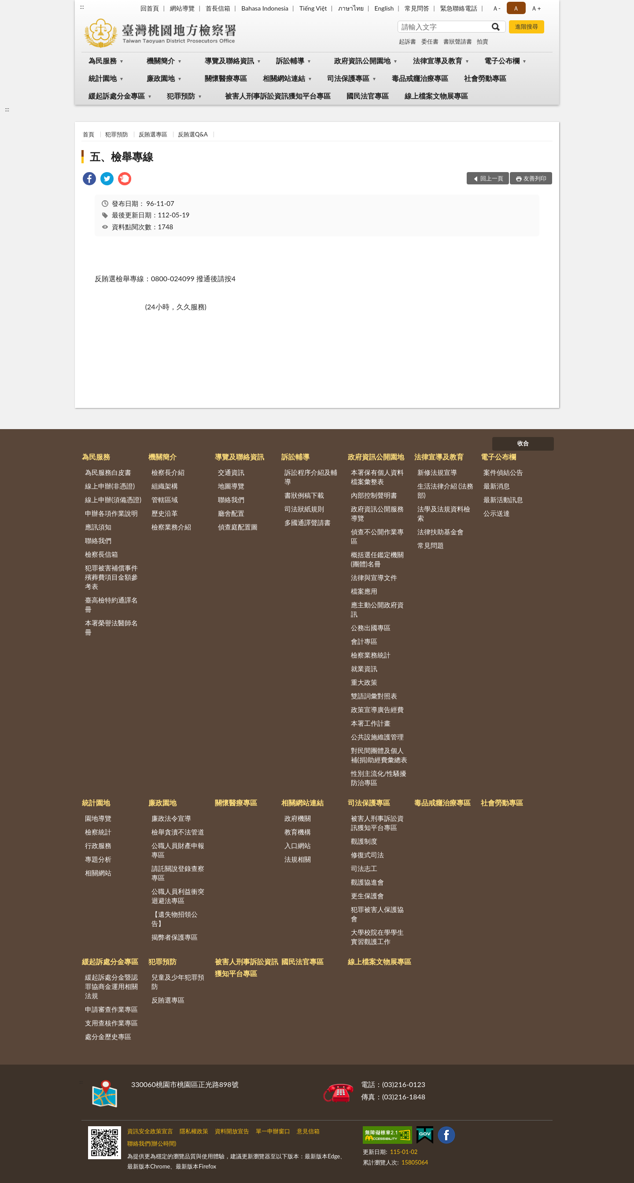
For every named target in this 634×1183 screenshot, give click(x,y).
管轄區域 (164, 499)
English (384, 8)
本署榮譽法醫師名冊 (111, 627)
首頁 (88, 134)
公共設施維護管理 (377, 737)
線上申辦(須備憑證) (113, 499)
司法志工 (364, 868)
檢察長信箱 (101, 554)
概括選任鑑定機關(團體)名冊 (377, 559)
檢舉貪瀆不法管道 (177, 832)
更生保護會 (367, 896)
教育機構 (297, 832)
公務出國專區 (371, 628)
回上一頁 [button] (491, 178)
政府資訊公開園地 (362, 60)
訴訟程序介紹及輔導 (310, 476)
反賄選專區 (153, 134)
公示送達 (496, 513)
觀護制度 (364, 841)
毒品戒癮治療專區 (420, 78)
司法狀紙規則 (304, 509)
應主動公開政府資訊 (377, 609)
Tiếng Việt (313, 8)
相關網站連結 (284, 78)
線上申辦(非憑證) (110, 486)
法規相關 (297, 859)
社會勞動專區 (485, 78)
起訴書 (407, 41)
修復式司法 (367, 855)
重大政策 (364, 682)
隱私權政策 (194, 1131)
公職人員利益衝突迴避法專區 (177, 895)
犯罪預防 (181, 96)
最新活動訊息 (503, 499)
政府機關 (297, 818)
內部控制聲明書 (374, 495)
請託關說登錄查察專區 (177, 873)
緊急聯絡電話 (458, 8)
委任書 (430, 41)
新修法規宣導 (437, 472)
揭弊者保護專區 (174, 937)
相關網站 (98, 873)
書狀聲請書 (457, 41)
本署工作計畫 (371, 723)
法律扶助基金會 (440, 532)
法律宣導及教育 (437, 60)
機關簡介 (161, 60)
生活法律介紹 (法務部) (445, 490)
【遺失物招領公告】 (174, 918)
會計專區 (364, 641)
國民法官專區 (367, 96)
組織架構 (164, 486)
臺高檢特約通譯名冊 (111, 604)
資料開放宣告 (232, 1131)
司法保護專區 (348, 78)
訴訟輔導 (290, 60)
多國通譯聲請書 (307, 522)
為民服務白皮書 (108, 472)
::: (82, 6)
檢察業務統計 (371, 655)
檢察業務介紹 (171, 527)
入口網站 (297, 845)
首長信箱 (218, 8)
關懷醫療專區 (226, 78)
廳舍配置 (231, 513)
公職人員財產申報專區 (177, 850)
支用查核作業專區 (111, 1023)
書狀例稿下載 (304, 495)
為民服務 (102, 60)
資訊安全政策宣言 (150, 1131)
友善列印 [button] (534, 178)
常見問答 (417, 8)
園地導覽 (98, 818)
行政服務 (98, 845)
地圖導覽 (231, 486)
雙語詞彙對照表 (374, 696)
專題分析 (98, 859)
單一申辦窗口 (273, 1131)
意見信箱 (308, 1131)
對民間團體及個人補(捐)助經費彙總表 (379, 755)
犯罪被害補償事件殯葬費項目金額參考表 (111, 577)
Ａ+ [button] (536, 8)
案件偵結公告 (503, 472)
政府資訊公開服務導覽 (377, 513)
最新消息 (496, 486)
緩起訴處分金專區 (116, 96)
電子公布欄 (502, 60)
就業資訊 (364, 668)
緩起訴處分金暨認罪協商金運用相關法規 (111, 986)
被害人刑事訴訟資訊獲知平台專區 (278, 96)
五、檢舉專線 (121, 156)
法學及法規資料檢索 (443, 513)
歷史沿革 (164, 513)
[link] (89, 179)
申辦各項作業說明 (111, 513)
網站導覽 (182, 8)
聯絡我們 (98, 540)
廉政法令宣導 (171, 818)
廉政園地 (161, 78)
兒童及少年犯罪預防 (177, 981)
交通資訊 (231, 472)
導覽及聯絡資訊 (229, 60)
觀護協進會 (367, 882)
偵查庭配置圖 (238, 527)
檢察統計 (98, 832)
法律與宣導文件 (374, 577)
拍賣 (482, 41)
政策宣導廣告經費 (377, 709)
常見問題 (430, 545)
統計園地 (102, 78)
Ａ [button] (516, 8)
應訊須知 (98, 527)
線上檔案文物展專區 (436, 96)
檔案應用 (364, 591)
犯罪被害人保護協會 (377, 913)
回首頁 (149, 8)
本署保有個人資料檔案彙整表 (377, 476)
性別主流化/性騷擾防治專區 (379, 777)
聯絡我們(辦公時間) (151, 1143)
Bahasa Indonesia (264, 8)
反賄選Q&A (192, 134)
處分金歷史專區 (108, 1036)
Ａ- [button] (496, 8)
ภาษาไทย (351, 8)
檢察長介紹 (167, 472)
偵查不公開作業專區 (377, 536)
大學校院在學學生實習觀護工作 (377, 936)
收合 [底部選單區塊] (523, 443)
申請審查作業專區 (111, 1009)
